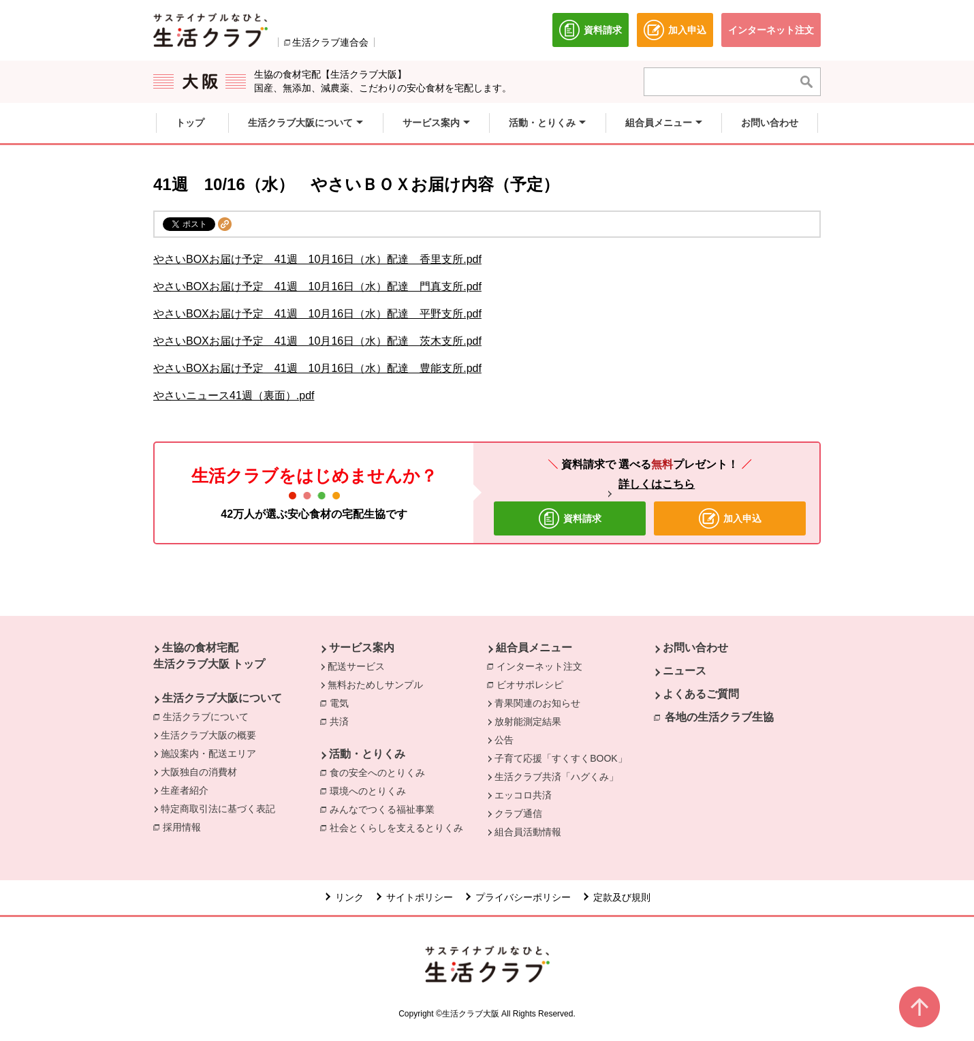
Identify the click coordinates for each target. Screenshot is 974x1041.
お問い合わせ (695, 647)
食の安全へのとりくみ (381, 772)
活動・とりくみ (367, 754)
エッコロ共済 (523, 795)
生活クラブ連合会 (330, 42)
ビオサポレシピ (533, 684)
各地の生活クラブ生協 (719, 717)
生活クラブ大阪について (222, 698)
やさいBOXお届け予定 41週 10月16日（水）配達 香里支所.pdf (317, 259)
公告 (504, 739)
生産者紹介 (184, 790)
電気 (343, 702)
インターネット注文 (543, 665)
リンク (349, 897)
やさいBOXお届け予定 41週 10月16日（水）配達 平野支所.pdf (317, 314)
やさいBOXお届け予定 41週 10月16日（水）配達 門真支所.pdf (317, 286)
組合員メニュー (534, 647)
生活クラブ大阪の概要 (208, 735)
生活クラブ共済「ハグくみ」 (556, 776)
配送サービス (356, 666)
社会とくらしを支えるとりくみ (400, 827)
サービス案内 (361, 647)
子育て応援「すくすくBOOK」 (560, 758)
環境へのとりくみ (371, 790)
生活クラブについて (209, 716)
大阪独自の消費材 (199, 771)
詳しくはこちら (656, 484)
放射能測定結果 (527, 721)
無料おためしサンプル (375, 684)
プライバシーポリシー (523, 897)
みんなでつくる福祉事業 (385, 809)
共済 (343, 721)
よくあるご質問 (701, 694)
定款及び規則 (621, 897)
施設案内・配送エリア (208, 753)
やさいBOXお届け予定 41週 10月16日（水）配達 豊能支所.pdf (317, 368)
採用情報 (182, 827)
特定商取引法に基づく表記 (218, 808)
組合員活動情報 (527, 831)
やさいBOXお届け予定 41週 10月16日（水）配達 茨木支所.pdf (317, 341)
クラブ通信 (518, 813)
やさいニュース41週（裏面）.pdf (233, 395)
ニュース (684, 671)
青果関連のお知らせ (537, 703)
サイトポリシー (419, 897)
